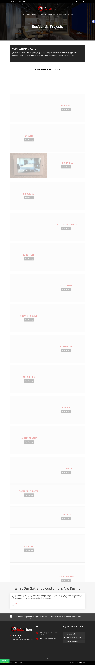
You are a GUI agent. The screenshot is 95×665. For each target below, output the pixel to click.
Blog (64, 14)
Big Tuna (82, 662)
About (29, 14)
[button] (93, 21)
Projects (43, 14)
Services (35, 14)
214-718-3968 (22, 1)
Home (23, 14)
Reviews (59, 14)
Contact (70, 14)
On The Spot (52, 14)
